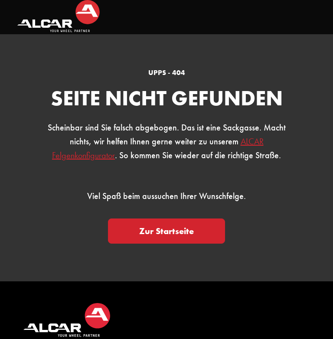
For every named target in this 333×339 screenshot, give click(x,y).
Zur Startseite (166, 231)
